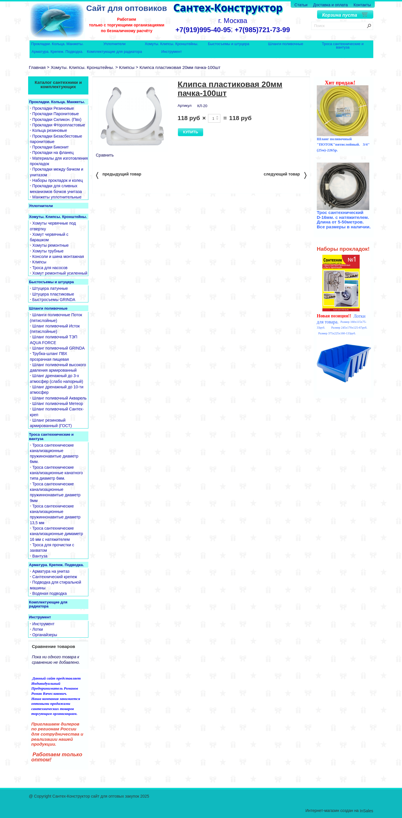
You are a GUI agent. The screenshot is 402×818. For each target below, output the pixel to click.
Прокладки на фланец (53, 153)
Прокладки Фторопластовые (58, 125)
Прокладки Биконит (50, 147)
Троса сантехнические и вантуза (343, 45)
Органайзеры (44, 634)
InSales (366, 811)
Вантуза (40, 556)
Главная (37, 67)
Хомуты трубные (48, 251)
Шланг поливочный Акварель (59, 398)
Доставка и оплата (330, 5)
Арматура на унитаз (50, 571)
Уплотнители (114, 44)
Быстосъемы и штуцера (228, 44)
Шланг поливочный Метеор (57, 403)
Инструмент (171, 52)
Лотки (37, 629)
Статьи (300, 5)
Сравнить (105, 155)
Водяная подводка (49, 593)
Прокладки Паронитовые (55, 114)
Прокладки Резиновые (53, 108)
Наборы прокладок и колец (57, 180)
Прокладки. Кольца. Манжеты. (57, 44)
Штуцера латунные (50, 288)
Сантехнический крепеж (54, 576)
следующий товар (285, 175)
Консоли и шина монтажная (58, 256)
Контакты (362, 5)
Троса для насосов (50, 267)
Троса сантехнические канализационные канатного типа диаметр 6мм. (56, 473)
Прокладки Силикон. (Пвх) (56, 119)
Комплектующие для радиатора (114, 52)
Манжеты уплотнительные (56, 197)
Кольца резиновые (49, 130)
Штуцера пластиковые (53, 294)
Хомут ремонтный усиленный (60, 273)
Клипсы (127, 67)
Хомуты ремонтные (50, 245)
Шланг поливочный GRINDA (58, 348)
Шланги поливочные (285, 44)
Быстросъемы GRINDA (53, 299)
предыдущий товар (118, 175)
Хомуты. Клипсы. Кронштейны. (171, 44)
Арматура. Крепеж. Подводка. (57, 52)
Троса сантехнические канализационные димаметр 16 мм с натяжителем (56, 534)
